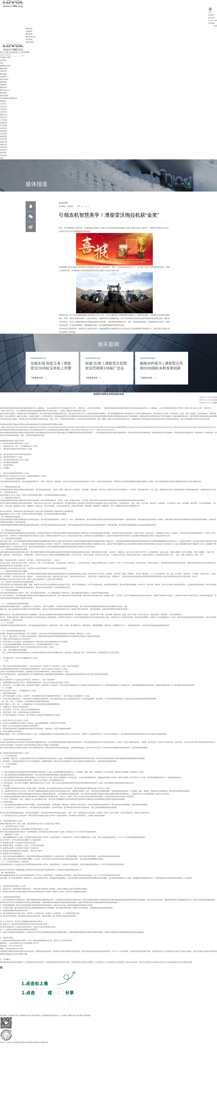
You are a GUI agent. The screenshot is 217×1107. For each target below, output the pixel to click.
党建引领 (3, 142)
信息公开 (3, 117)
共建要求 (29, 31)
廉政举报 (29, 34)
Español (211, 23)
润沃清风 (3, 147)
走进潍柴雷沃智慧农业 (8, 98)
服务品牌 (3, 68)
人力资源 (3, 120)
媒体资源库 (30, 42)
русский (211, 18)
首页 (215, 26)
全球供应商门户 (15, 52)
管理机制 (3, 123)
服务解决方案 (5, 66)
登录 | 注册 (4, 52)
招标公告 (3, 115)
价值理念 (3, 128)
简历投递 (3, 139)
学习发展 (3, 125)
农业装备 (3, 60)
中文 (210, 12)
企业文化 (3, 106)
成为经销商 (25, 52)
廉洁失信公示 (31, 37)
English (211, 15)
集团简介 (3, 101)
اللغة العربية (212, 20)
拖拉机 (79, 231)
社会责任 (3, 112)
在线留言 (3, 77)
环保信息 (3, 71)
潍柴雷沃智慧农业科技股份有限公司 (27, 1042)
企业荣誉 (3, 109)
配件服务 (3, 74)
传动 (1, 63)
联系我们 (3, 153)
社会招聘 (3, 134)
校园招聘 (3, 136)
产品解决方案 (5, 57)
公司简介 (3, 104)
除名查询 (29, 39)
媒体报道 (29, 28)
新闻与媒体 (4, 79)
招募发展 (3, 131)
